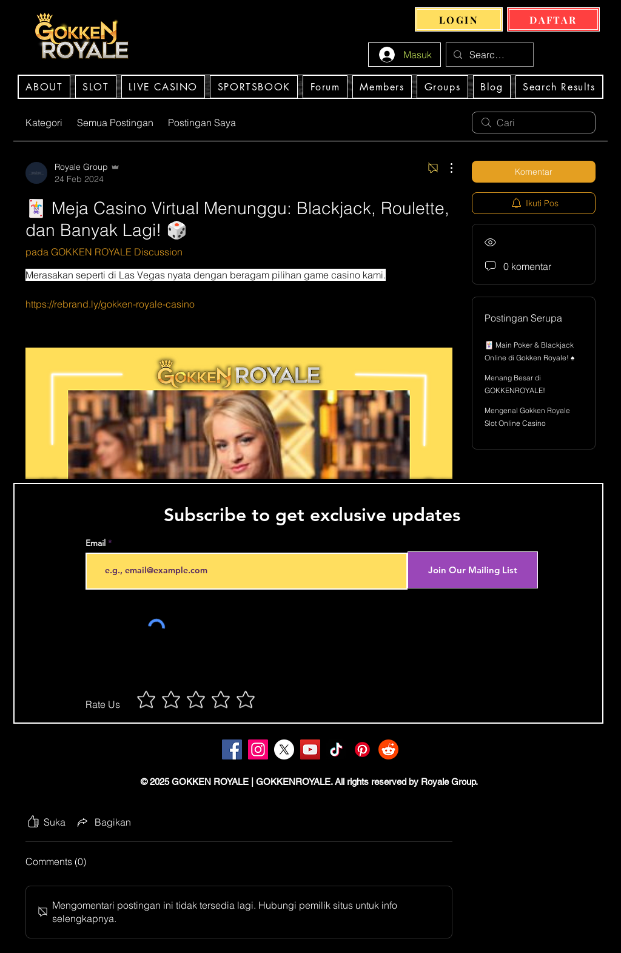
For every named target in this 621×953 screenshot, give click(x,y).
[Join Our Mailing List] (473, 569)
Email (96, 543)
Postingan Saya (202, 122)
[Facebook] (232, 749)
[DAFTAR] (553, 19)
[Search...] (488, 54)
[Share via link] (103, 822)
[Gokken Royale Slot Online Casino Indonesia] (284, 749)
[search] (534, 122)
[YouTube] (310, 749)
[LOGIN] (459, 19)
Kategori (43, 122)
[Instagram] (258, 749)
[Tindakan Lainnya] (445, 168)
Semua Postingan (115, 122)
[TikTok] (336, 749)
